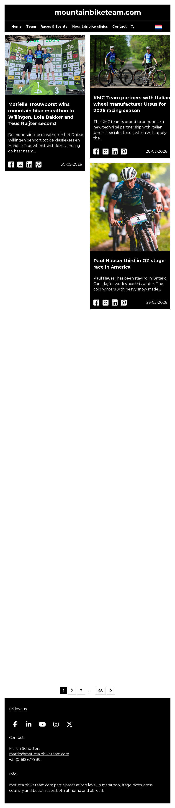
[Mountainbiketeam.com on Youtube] (42, 724)
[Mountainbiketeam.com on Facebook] (15, 724)
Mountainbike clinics (90, 26)
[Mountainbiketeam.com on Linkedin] (29, 724)
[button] (132, 26)
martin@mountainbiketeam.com (39, 754)
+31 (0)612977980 (25, 759)
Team (31, 26)
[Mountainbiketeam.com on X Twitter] (70, 724)
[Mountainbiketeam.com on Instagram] (56, 724)
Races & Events (54, 26)
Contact (119, 26)
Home (16, 26)
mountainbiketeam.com (97, 12)
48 (100, 691)
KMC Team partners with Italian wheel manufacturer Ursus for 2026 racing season (131, 104)
